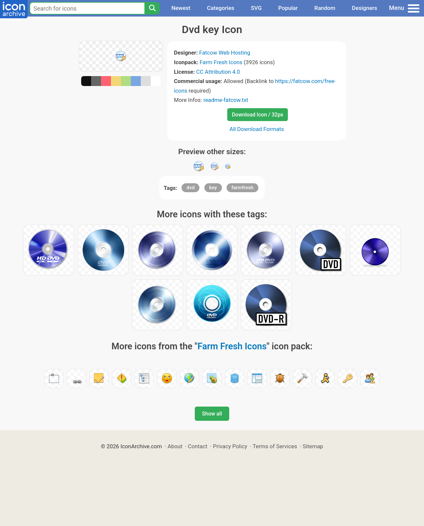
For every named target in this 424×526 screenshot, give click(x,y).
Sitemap (313, 446)
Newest (180, 8)
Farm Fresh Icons (221, 62)
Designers (364, 8)
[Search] (152, 8)
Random (324, 8)
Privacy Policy (230, 446)
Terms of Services (275, 446)
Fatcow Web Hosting (224, 52)
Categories (221, 8)
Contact (197, 446)
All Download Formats (257, 129)
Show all (212, 414)
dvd (190, 188)
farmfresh (242, 188)
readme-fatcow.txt (225, 100)
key (213, 188)
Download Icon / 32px (257, 114)
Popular (288, 8)
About (175, 446)
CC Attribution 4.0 (218, 71)
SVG (256, 8)
